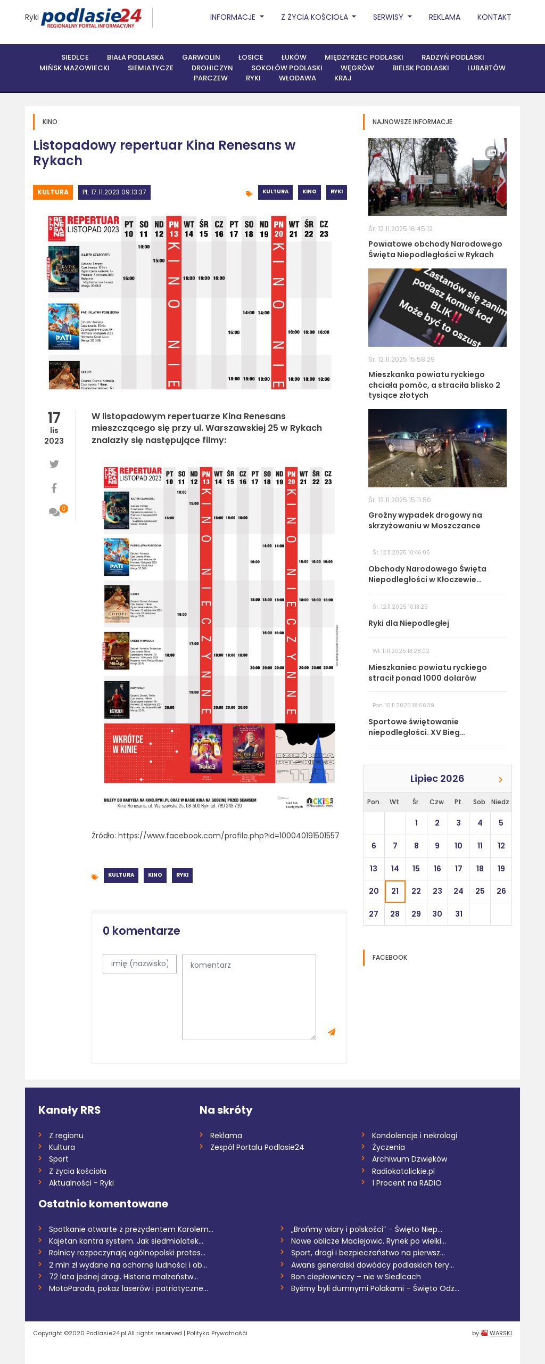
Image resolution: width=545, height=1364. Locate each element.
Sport (59, 1159)
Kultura (53, 192)
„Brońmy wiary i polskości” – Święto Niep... (366, 1229)
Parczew (211, 78)
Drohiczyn (212, 67)
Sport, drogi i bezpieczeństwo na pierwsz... (368, 1252)
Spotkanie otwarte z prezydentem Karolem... (131, 1229)
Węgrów (357, 67)
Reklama (444, 17)
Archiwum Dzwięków (409, 1159)
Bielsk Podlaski (420, 67)
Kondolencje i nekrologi (414, 1135)
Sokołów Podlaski (287, 67)
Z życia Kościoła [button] (315, 17)
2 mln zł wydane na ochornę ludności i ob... (128, 1265)
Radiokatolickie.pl (403, 1171)
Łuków (294, 57)
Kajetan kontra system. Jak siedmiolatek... (126, 1241)
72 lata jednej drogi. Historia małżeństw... (123, 1276)
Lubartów (486, 67)
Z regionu (66, 1135)
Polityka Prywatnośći (217, 1333)
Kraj (343, 78)
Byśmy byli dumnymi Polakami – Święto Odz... (375, 1288)
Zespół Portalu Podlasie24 (257, 1147)
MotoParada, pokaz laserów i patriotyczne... (128, 1288)
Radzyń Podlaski (453, 57)
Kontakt (494, 17)
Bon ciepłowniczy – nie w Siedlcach (356, 1276)
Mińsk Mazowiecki (74, 67)
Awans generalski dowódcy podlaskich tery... (372, 1265)
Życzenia (388, 1147)
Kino (309, 191)
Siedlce (75, 57)
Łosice (250, 57)
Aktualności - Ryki (81, 1183)
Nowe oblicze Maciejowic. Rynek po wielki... (368, 1241)
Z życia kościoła (77, 1171)
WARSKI (501, 1333)
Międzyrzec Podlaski (364, 57)
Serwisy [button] (389, 17)
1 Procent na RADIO (407, 1183)
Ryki (32, 17)
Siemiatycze (151, 67)
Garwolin (201, 57)
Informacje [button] (234, 17)
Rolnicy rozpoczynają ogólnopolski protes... (127, 1252)
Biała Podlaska (135, 57)
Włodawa (297, 78)
